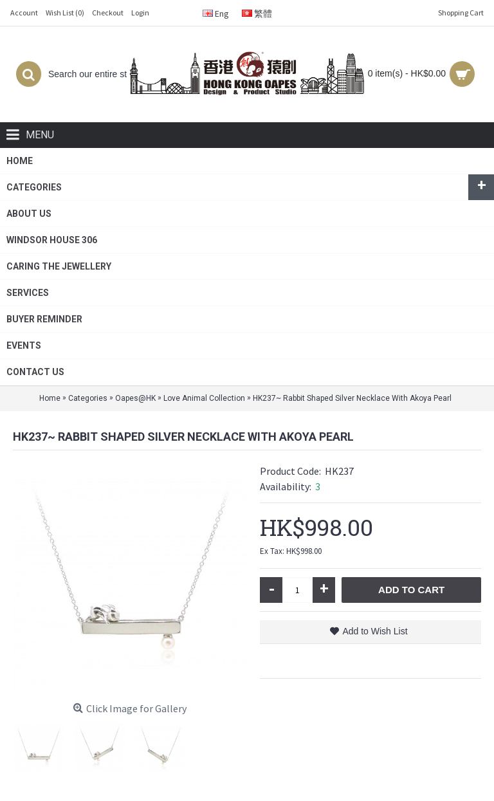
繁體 (257, 13)
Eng (216, 13)
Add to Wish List (374, 631)
